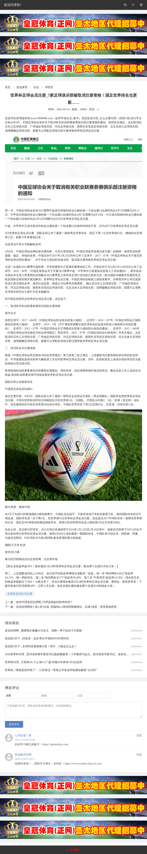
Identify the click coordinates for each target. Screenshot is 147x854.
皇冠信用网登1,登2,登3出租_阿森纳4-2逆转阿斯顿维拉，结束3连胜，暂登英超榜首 (66, 606)
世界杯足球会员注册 (19, 593)
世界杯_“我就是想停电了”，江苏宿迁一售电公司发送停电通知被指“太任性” (51, 670)
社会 (36, 87)
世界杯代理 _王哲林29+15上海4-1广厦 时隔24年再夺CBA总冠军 (43, 662)
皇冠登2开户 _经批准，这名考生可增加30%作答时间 (37, 638)
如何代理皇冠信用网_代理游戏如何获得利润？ (44, 602)
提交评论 (14, 726)
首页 (7, 87)
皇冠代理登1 (12, 5)
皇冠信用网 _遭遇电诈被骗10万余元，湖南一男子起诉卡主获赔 (43, 630)
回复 (139, 737)
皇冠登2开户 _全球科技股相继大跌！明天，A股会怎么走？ (41, 646)
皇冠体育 (22, 87)
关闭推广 (75, 849)
